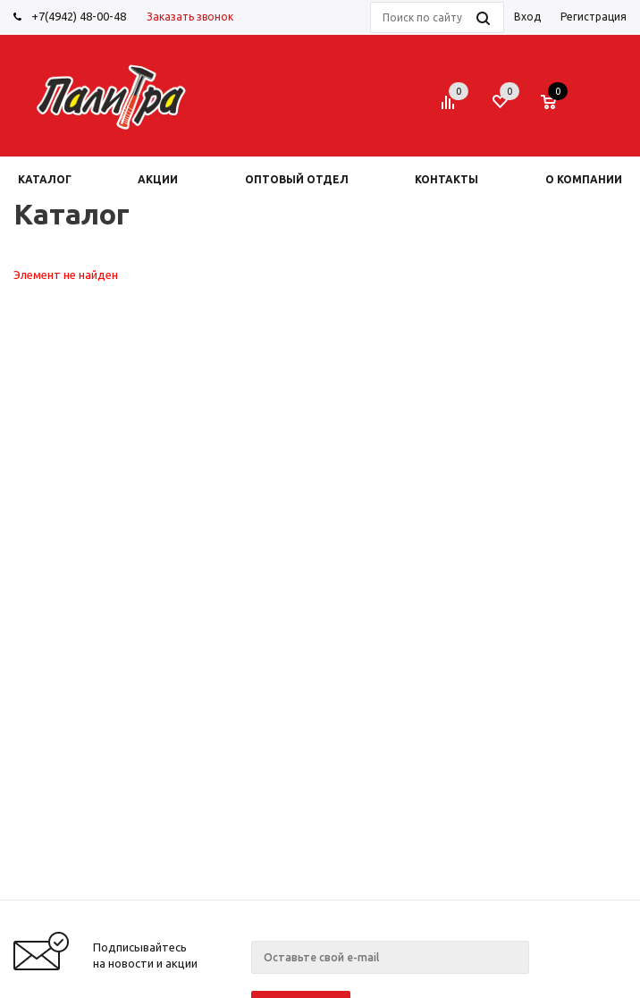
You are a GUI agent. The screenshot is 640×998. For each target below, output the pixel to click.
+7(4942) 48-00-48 (78, 16)
